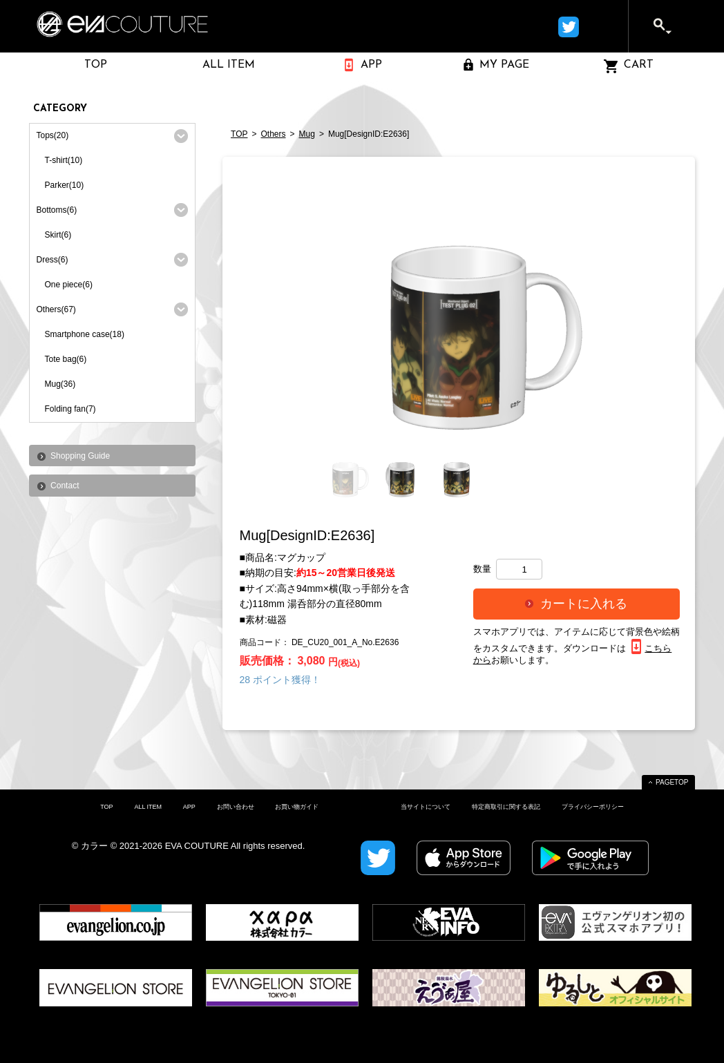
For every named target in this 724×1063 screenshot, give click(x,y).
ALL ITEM (148, 806)
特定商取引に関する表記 (506, 806)
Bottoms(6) (57, 210)
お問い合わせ (235, 806)
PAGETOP (672, 782)
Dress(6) (52, 260)
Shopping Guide (80, 456)
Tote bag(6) (66, 359)
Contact (64, 485)
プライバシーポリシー (593, 806)
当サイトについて (425, 806)
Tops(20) (53, 135)
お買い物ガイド (296, 806)
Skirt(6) (58, 235)
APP (189, 806)
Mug (307, 134)
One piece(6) (69, 284)
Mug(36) (60, 384)
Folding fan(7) (70, 409)
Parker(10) (64, 185)
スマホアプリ (500, 631)
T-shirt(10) (64, 160)
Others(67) (56, 309)
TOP (239, 134)
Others (273, 134)
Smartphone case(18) (84, 334)
